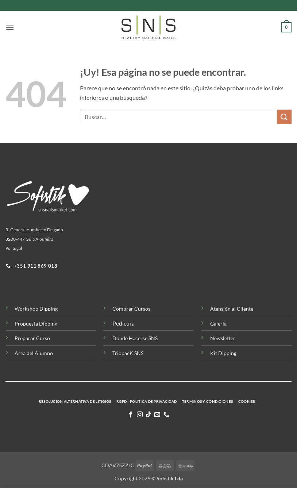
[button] (9, 27)
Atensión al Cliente (231, 309)
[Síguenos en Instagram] (139, 415)
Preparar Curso (32, 338)
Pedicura (123, 323)
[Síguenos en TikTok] (148, 415)
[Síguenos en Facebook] (131, 415)
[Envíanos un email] (157, 415)
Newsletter (222, 338)
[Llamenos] (166, 415)
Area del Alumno (34, 353)
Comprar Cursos (131, 309)
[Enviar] (284, 117)
